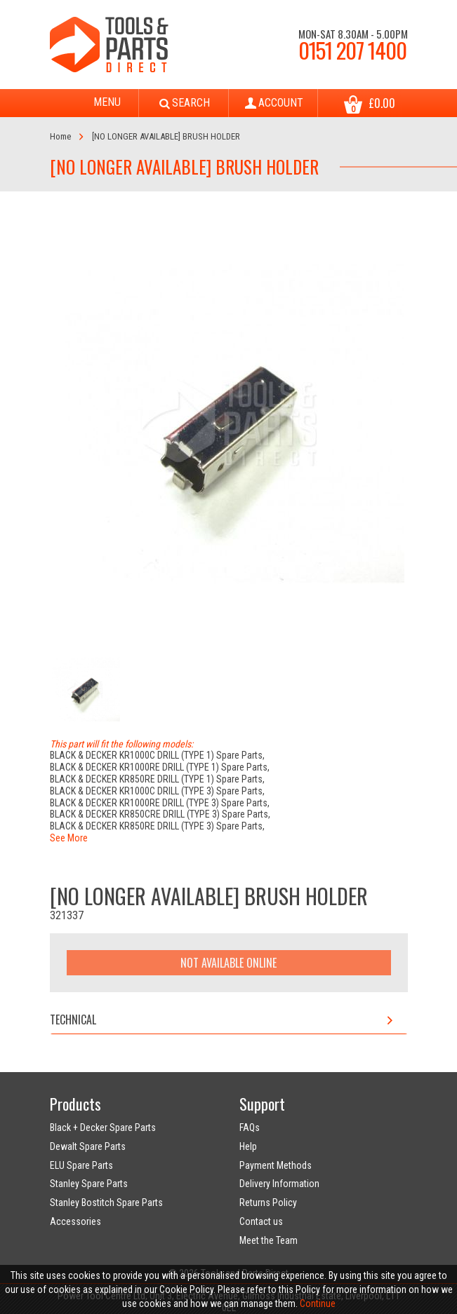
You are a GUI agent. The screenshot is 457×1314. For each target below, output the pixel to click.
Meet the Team (268, 1240)
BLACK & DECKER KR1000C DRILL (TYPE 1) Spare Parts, (157, 755)
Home (60, 136)
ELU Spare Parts (81, 1165)
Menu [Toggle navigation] (94, 103)
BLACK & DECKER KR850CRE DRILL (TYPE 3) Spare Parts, (160, 814)
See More (69, 838)
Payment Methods (275, 1165)
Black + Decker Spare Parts (103, 1127)
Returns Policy (268, 1202)
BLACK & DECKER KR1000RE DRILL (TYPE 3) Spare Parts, (160, 802)
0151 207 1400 (352, 50)
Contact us (261, 1221)
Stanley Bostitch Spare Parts (106, 1202)
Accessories (75, 1221)
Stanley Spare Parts (89, 1183)
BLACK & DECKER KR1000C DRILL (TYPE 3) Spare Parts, (157, 791)
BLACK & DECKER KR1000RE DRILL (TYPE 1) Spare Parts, (160, 767)
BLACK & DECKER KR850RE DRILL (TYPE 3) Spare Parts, (157, 826)
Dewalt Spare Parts (88, 1146)
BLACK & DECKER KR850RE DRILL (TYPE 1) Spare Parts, (157, 779)
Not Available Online (228, 962)
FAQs (249, 1127)
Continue (318, 1303)
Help (248, 1146)
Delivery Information (279, 1183)
